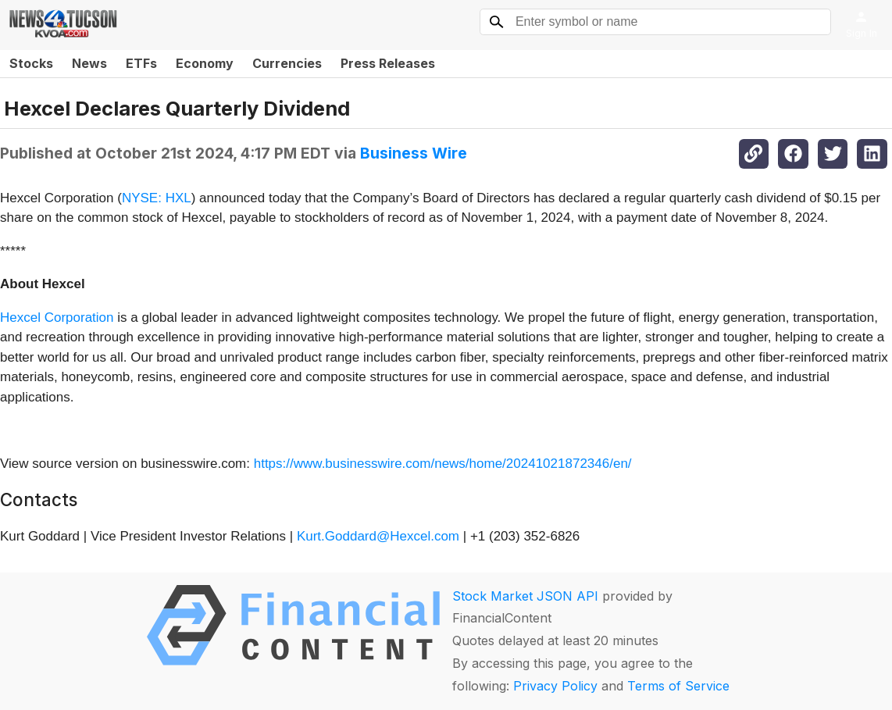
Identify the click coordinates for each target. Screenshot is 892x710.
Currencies (287, 63)
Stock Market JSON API (525, 596)
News (89, 63)
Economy (205, 63)
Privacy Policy (555, 686)
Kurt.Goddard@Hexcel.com (378, 536)
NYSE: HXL (156, 198)
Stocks (31, 63)
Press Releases (388, 63)
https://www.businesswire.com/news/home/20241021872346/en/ (443, 463)
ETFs (141, 63)
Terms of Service (678, 686)
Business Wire (413, 153)
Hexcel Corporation (57, 317)
